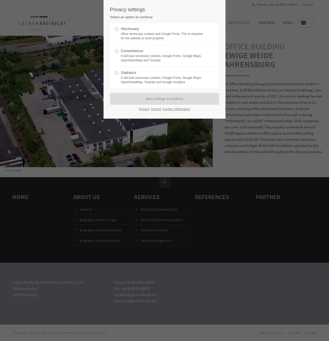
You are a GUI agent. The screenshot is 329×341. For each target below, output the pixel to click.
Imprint (156, 109)
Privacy (144, 109)
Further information (176, 109)
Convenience (162, 56)
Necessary (162, 33)
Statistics (162, 77)
